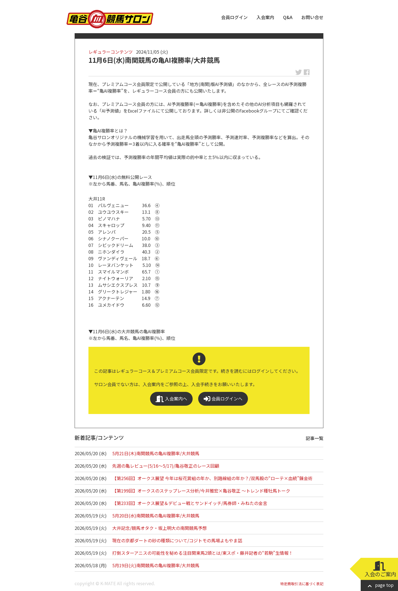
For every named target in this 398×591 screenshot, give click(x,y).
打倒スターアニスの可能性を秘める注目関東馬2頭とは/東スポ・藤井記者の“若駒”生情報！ (202, 553)
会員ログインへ (223, 398)
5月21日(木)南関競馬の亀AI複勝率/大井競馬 (155, 453)
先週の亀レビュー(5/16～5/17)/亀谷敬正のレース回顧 (165, 465)
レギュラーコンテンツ (110, 51)
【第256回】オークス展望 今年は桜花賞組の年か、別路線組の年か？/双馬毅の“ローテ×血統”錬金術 (212, 478)
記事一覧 (314, 438)
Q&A (287, 17)
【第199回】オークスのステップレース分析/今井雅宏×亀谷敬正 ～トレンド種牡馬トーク (201, 490)
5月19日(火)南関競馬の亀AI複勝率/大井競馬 (155, 565)
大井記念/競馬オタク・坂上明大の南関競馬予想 (159, 528)
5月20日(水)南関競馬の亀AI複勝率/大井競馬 (155, 515)
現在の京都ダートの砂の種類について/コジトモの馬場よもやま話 (177, 540)
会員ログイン (234, 17)
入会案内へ (171, 398)
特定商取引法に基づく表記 (301, 583)
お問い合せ (312, 17)
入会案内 (265, 17)
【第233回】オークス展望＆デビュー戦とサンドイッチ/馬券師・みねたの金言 (189, 503)
